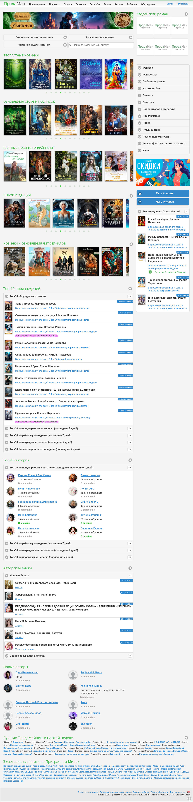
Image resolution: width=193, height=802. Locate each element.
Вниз (189, 798)
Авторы (119, 4)
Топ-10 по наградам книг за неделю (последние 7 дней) (71, 551)
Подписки (54, 4)
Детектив (163, 102)
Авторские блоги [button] (130, 569)
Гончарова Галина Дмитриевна (37, 502)
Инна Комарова (27, 515)
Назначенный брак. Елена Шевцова (37, 367)
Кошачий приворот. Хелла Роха (166, 775)
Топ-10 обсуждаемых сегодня (71, 297)
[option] (14, 74)
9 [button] (84, 93)
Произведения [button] (130, 289)
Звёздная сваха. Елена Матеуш (108, 769)
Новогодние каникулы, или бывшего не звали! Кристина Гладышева (166, 258)
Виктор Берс (23, 686)
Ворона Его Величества (43, 751)
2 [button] (51, 93)
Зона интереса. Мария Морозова (35, 304)
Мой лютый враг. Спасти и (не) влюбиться (105, 748)
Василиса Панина (91, 529)
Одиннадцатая (153, 745)
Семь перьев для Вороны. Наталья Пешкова (43, 355)
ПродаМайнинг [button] (186, 738)
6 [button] (70, 93)
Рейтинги (132, 4)
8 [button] (79, 93)
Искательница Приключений (17, 748)
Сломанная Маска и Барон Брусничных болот (72, 745)
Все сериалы (131, 245)
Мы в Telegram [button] (165, 202)
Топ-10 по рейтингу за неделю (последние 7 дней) (71, 436)
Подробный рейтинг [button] (130, 461)
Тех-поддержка (177, 793)
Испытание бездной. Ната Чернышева (33, 775)
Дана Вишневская (27, 673)
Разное (18, 588)
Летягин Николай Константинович (37, 703)
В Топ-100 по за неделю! (69, 309)
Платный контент (159, 793)
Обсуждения (148, 4)
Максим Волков (90, 713)
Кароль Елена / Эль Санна (34, 476)
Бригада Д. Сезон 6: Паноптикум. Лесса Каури (108, 778)
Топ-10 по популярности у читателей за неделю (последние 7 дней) (71, 468)
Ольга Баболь (89, 502)
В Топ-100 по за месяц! (65, 360)
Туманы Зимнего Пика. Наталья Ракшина (40, 327)
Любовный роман (166, 82)
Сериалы (81, 4)
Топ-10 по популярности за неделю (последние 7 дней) (71, 429)
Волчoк (148, 748)
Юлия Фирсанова (29, 489)
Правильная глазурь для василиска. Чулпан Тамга (66, 769)
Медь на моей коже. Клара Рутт (169, 766)
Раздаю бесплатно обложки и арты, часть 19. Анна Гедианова (53, 645)
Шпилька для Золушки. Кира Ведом (21, 769)
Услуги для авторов (25, 650)
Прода (14, 3)
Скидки (68, 4)
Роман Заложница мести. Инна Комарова (40, 343)
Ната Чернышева (28, 529)
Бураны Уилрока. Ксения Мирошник (37, 413)
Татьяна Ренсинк (91, 515)
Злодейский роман (152, 14)
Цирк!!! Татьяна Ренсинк (30, 622)
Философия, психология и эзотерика (166, 144)
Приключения (166, 116)
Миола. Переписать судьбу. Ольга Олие (129, 775)
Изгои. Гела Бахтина (142, 778)
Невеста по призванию (21, 745)
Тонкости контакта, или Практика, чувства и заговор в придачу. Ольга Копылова (43, 778)
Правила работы (141, 793)
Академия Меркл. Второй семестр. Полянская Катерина (49, 402)
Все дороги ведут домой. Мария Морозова (130, 766)
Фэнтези (162, 68)
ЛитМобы (95, 4)
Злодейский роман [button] (186, 14)
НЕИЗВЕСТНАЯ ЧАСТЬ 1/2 (167, 742)
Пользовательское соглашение (115, 793)
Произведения (37, 4)
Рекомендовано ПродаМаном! (166, 212)
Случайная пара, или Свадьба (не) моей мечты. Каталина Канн (34, 772)
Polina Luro (87, 489)
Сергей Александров (28, 713)
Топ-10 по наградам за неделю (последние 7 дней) (71, 443)
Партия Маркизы (54, 748)
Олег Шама (22, 724)
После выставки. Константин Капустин (39, 633)
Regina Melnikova (91, 673)
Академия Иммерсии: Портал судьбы (72, 742)
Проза (161, 123)
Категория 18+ (166, 89)
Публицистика (166, 130)
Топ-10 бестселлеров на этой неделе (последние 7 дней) (71, 450)
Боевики (162, 95)
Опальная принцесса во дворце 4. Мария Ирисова (46, 316)
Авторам (93, 793)
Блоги (107, 4)
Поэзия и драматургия (166, 137)
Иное (160, 151)
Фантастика (164, 75)
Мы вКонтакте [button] (165, 194)
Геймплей (115, 755)
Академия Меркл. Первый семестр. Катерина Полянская (153, 769)
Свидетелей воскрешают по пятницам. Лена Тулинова (81, 775)
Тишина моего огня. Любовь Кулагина (127, 772)
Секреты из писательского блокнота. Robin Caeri (45, 583)
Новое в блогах (71, 576)
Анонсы (19, 614)
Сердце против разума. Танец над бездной (111, 751)
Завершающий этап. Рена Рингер (35, 595)
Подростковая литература (166, 109)
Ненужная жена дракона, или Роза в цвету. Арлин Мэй (30, 766)
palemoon (86, 724)
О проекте (83, 793)
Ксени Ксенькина (91, 686)
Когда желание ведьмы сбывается (156, 755)
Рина (84, 703)
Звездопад (18, 742)
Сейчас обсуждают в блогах (71, 656)
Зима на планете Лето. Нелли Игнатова (87, 772)
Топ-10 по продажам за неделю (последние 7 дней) (71, 558)
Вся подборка (131, 196)
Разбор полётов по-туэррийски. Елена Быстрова (83, 766)
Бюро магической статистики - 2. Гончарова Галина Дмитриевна (55, 390)
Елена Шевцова (90, 476)
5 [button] (65, 93)
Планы (18, 600)
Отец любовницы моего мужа (122, 742)
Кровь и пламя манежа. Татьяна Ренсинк (40, 378)
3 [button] (56, 93)
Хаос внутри (122, 745)
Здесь (70, 751)
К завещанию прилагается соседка (72, 755)
